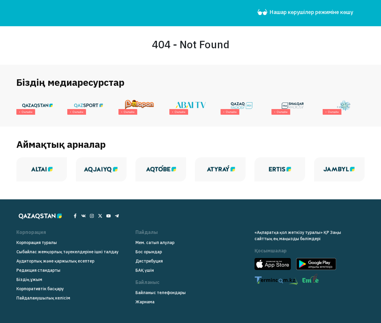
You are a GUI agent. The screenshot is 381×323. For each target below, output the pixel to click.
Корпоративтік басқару (40, 288)
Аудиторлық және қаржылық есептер (55, 261)
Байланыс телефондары (160, 292)
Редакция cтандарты (38, 270)
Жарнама (144, 302)
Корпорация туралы (36, 242)
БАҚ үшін (144, 270)
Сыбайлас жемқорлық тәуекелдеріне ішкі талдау (67, 251)
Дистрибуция (149, 261)
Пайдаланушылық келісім (43, 298)
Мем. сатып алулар (154, 242)
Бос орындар (148, 251)
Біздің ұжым (29, 279)
